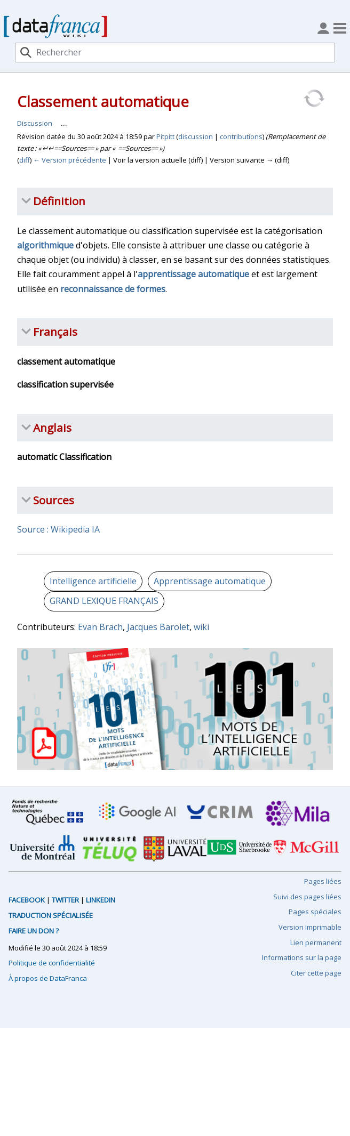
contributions (241, 136)
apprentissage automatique (193, 274)
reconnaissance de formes (112, 289)
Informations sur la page (301, 957)
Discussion (34, 123)
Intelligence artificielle (93, 581)
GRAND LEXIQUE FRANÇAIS (104, 601)
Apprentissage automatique (210, 581)
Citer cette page (316, 973)
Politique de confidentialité (52, 963)
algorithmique (45, 245)
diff (24, 160)
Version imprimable (310, 927)
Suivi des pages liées (307, 896)
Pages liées (322, 881)
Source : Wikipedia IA (58, 529)
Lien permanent (315, 942)
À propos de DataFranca (48, 978)
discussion (195, 136)
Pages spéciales (315, 911)
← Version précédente (69, 160)
